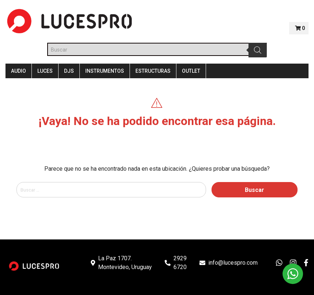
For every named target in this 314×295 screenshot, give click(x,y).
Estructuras (153, 71)
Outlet (191, 71)
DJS (69, 71)
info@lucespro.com (233, 262)
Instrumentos (104, 71)
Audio (18, 71)
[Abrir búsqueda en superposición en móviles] (157, 49)
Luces (45, 71)
